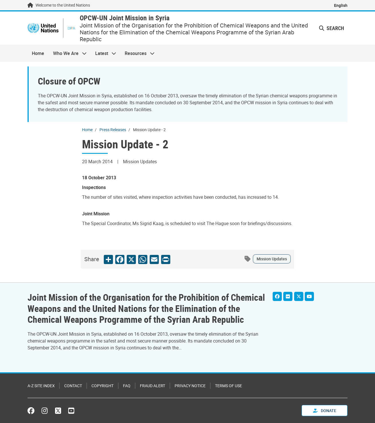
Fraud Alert (152, 385)
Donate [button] (324, 410)
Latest (103, 53)
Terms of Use (228, 385)
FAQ (126, 385)
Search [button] (331, 28)
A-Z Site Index (41, 385)
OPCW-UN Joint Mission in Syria (124, 18)
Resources (137, 53)
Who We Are (67, 53)
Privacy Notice (190, 385)
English (340, 5)
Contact (73, 385)
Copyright (102, 385)
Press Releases (112, 129)
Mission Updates (272, 258)
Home (38, 53)
